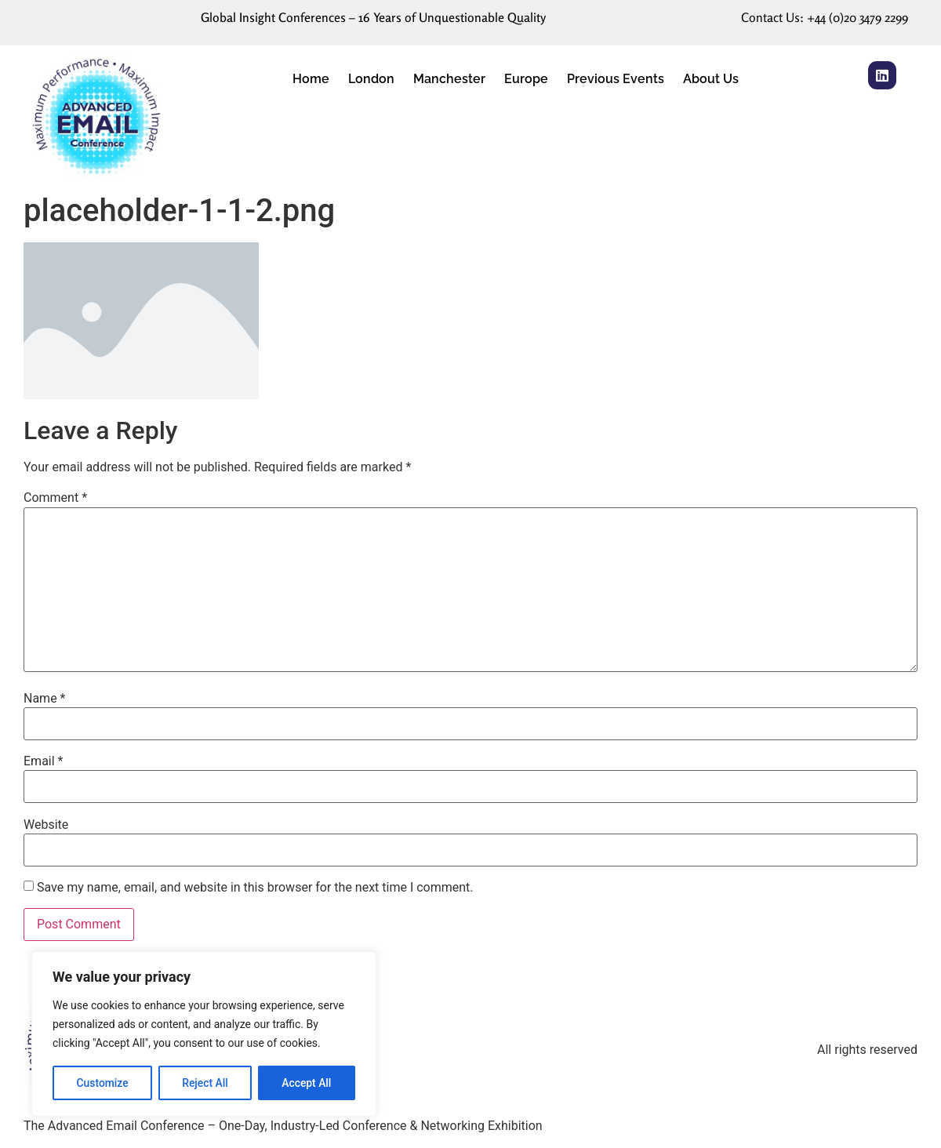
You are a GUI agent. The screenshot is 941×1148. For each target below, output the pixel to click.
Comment (55, 498)
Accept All (307, 1083)
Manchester (449, 78)
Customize (102, 1083)
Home (310, 78)
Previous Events (615, 78)
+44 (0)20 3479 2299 (857, 17)
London (371, 78)
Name (45, 698)
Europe (526, 78)
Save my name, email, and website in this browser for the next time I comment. (255, 887)
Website (46, 825)
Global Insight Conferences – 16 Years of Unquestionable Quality (373, 17)
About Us (711, 78)
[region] (203, 1034)
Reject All (205, 1083)
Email (43, 761)
